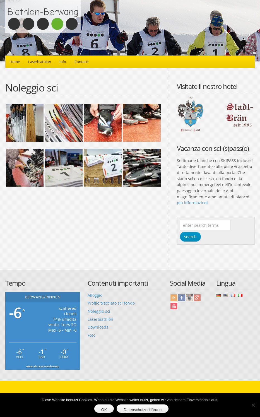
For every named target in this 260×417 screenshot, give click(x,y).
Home (14, 61)
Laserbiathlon (39, 61)
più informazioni (192, 202)
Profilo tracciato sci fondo (111, 303)
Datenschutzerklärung (143, 410)
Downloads (98, 327)
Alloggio (95, 295)
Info (62, 61)
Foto (91, 335)
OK (104, 410)
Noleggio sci (99, 311)
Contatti (81, 61)
